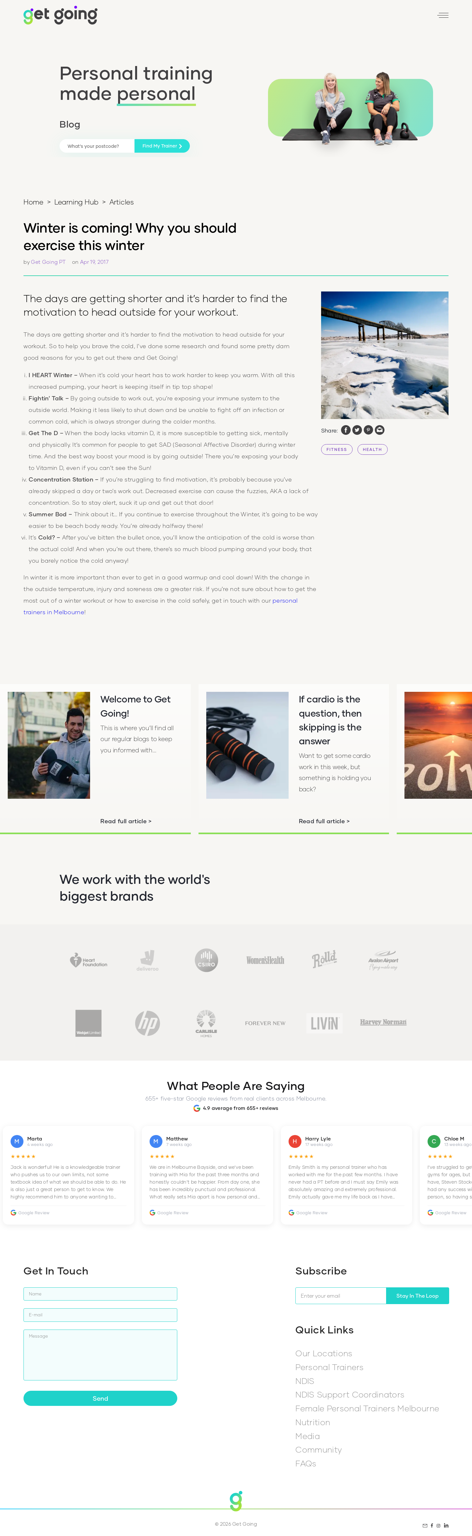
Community (318, 1449)
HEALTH (372, 449)
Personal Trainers (329, 1367)
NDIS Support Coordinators (349, 1394)
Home (33, 201)
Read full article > (126, 821)
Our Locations (323, 1353)
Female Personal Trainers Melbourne (367, 1408)
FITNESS (337, 449)
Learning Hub (76, 201)
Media (307, 1436)
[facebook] (346, 430)
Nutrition (312, 1422)
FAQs (305, 1463)
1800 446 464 (271, 17)
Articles (121, 201)
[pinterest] (368, 430)
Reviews (344, 17)
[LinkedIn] (416, 17)
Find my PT (310, 17)
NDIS (304, 1381)
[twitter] (357, 430)
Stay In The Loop (417, 1296)
